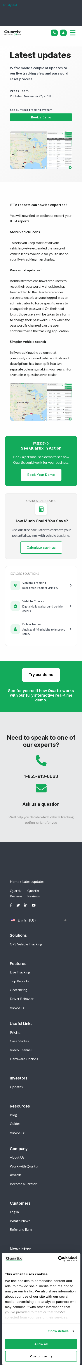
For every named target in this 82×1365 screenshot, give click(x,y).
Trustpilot (9, 5)
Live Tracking (20, 972)
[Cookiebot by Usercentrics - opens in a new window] (58, 1259)
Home (14, 881)
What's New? (20, 1221)
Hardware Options (24, 1059)
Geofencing (18, 990)
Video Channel (20, 1050)
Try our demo (41, 674)
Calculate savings (41, 547)
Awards (15, 1175)
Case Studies (19, 1041)
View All (16, 1008)
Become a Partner (23, 1184)
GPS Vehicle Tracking (26, 944)
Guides (15, 1123)
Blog (13, 1115)
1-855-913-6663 (41, 769)
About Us (17, 1157)
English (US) (39, 920)
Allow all (41, 1344)
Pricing (15, 1032)
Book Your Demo (41, 475)
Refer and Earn (21, 1229)
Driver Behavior (22, 998)
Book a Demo (41, 117)
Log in (14, 1212)
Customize (41, 1356)
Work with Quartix (24, 1166)
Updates (16, 1087)
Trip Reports (19, 981)
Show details (58, 1331)
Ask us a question (41, 797)
